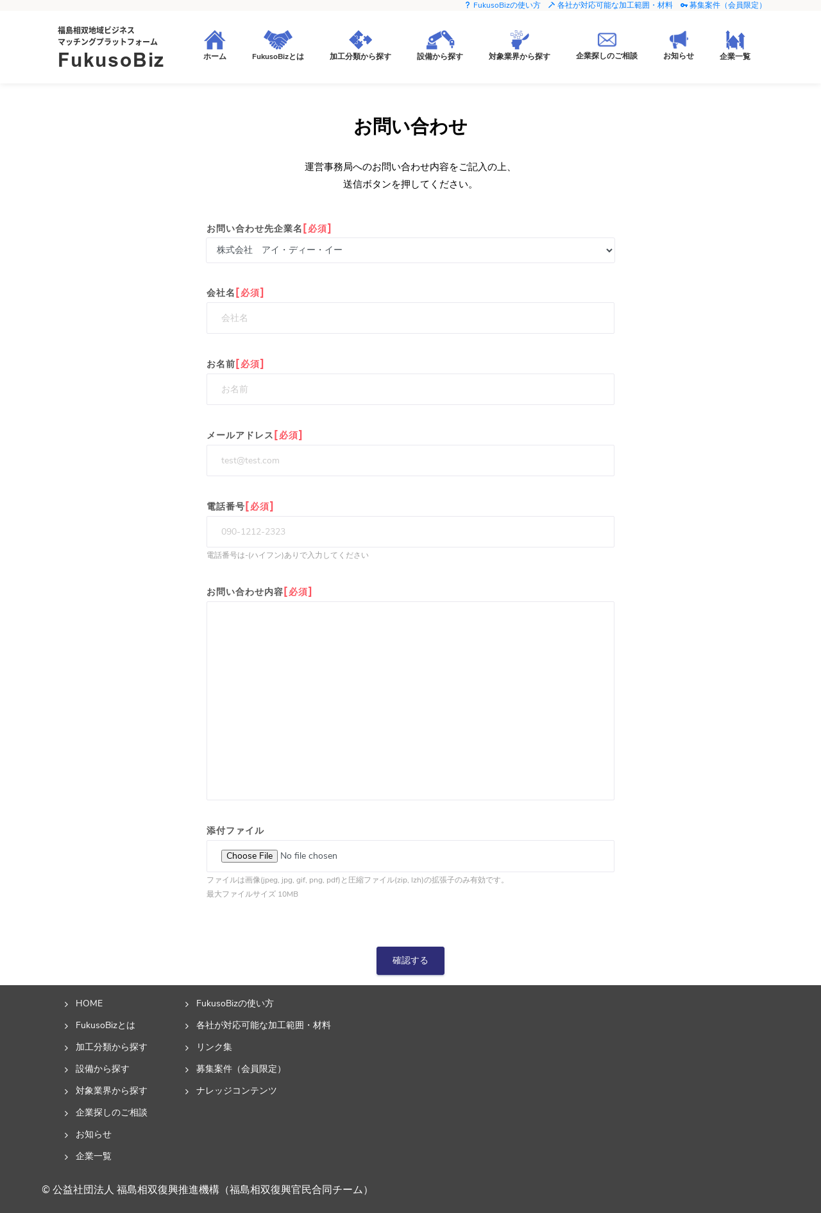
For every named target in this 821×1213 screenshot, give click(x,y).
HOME (89, 1003)
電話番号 (241, 506)
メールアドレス (255, 435)
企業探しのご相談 (112, 1112)
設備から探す (103, 1068)
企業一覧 (94, 1155)
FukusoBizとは (105, 1025)
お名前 (236, 363)
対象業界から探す (112, 1090)
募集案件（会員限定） (723, 5)
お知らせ (94, 1134)
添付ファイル (235, 830)
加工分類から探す (112, 1046)
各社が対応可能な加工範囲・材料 (610, 5)
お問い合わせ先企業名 (269, 228)
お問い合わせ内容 (260, 591)
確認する (410, 960)
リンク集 (214, 1046)
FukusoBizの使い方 (502, 5)
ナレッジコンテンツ (236, 1090)
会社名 (236, 292)
